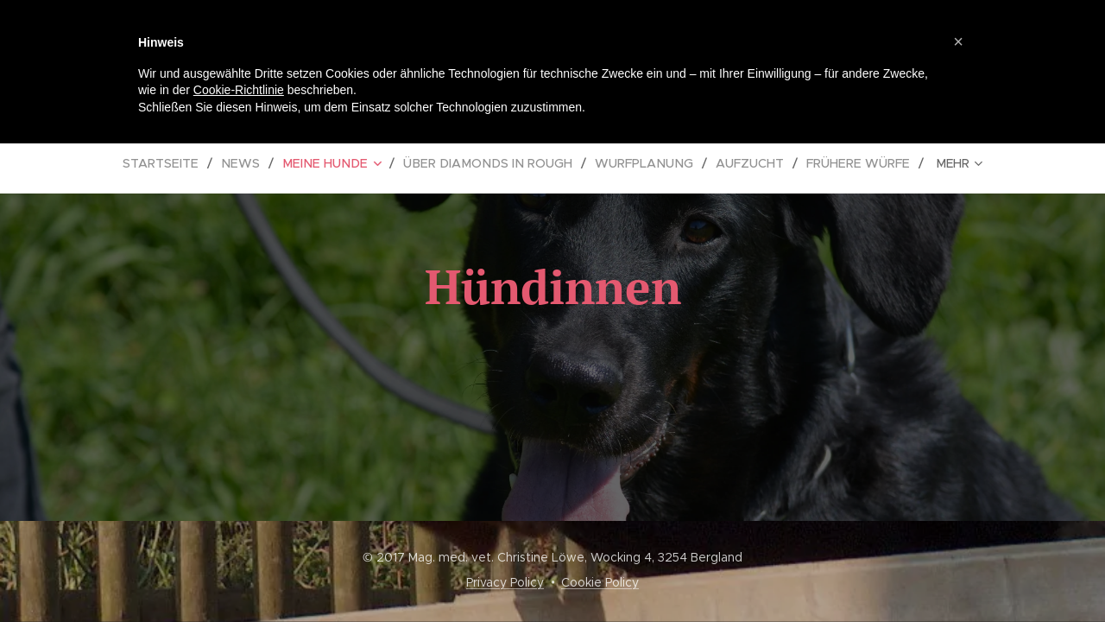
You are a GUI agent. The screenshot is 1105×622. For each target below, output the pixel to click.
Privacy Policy (505, 582)
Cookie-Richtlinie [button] (238, 90)
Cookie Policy (600, 582)
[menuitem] (179, 163)
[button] (958, 41)
